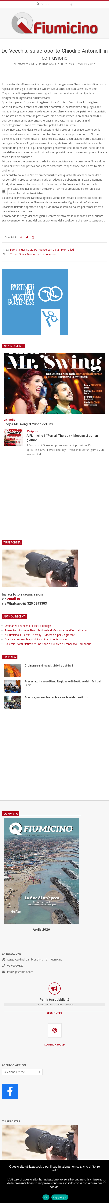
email (13, 599)
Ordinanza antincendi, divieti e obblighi (28, 626)
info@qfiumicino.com (20, 972)
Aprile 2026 (41, 929)
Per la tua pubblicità (54, 999)
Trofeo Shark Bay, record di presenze (33, 254)
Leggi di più (60, 1197)
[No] (104, 1181)
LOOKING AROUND (54, 1044)
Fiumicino (89, 64)
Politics (69, 64)
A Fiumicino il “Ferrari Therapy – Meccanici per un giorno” (40, 635)
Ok (46, 1197)
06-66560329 (15, 965)
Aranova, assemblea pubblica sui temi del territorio (36, 639)
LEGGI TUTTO (54, 1012)
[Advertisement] (54, 500)
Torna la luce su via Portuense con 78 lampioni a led (42, 249)
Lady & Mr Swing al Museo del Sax (28, 424)
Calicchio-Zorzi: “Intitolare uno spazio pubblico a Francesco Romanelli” (48, 644)
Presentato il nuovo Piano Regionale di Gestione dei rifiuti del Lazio (46, 630)
